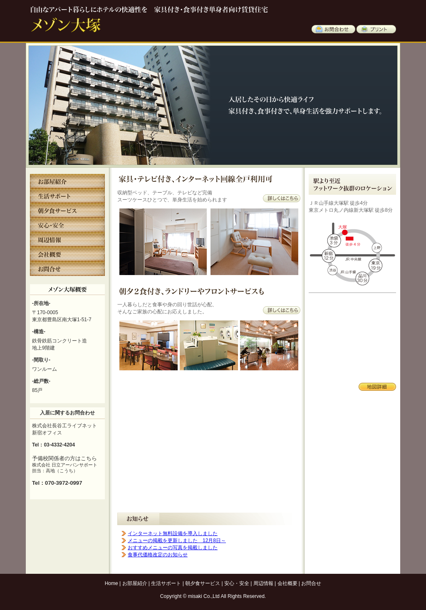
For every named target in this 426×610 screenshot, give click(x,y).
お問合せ (311, 583)
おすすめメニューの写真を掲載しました (173, 547)
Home (111, 583)
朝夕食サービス (202, 583)
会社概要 (287, 583)
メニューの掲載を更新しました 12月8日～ (177, 540)
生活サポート (166, 583)
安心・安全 (236, 583)
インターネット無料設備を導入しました (173, 533)
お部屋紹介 (134, 583)
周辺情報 (263, 583)
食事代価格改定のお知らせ (158, 555)
